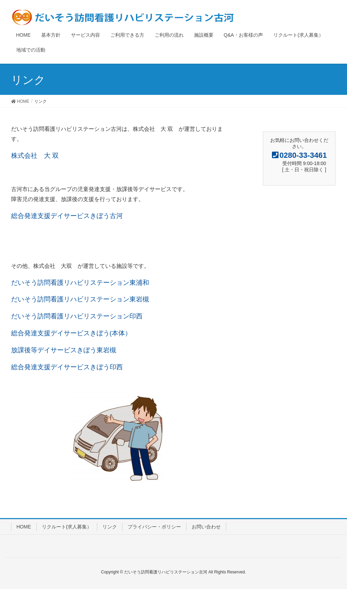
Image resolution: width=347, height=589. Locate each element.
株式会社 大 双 (35, 155)
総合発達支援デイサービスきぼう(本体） (71, 333)
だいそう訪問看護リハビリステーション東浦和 (80, 282)
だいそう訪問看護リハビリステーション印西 (77, 316)
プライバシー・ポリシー (154, 526)
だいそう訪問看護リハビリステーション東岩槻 (80, 299)
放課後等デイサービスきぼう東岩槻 (63, 350)
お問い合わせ (206, 526)
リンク (109, 526)
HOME (24, 526)
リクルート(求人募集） (67, 526)
